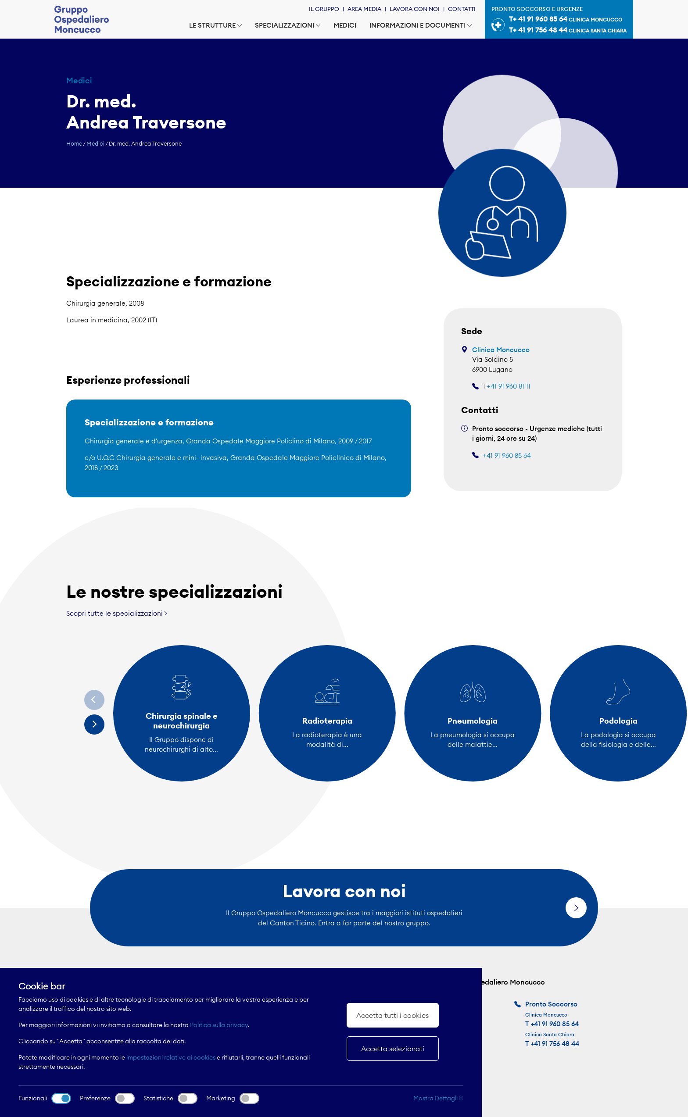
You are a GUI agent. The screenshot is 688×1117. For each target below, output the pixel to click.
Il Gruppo (324, 8)
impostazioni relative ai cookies (170, 1057)
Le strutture (215, 25)
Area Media (364, 8)
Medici (344, 25)
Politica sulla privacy (219, 1025)
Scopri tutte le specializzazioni (116, 613)
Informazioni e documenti (420, 25)
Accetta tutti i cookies (392, 1015)
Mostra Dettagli (438, 1098)
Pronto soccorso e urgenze (559, 20)
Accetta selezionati (392, 1048)
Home (74, 143)
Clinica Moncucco (501, 350)
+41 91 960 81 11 (508, 386)
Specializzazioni (287, 25)
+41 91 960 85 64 (507, 455)
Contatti (462, 8)
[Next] (94, 724)
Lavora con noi (415, 8)
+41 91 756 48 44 (555, 1043)
